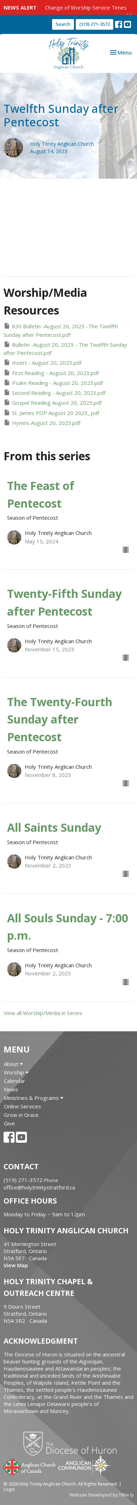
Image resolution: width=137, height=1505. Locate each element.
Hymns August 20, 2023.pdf (42, 422)
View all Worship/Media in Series (43, 1012)
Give (9, 1123)
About (13, 1063)
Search (63, 24)
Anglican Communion (84, 1465)
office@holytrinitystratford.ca (39, 1187)
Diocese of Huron (72, 1443)
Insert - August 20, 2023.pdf (42, 362)
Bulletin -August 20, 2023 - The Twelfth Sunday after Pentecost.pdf (65, 348)
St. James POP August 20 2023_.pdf (51, 412)
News (11, 1089)
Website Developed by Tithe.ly (101, 1495)
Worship (16, 1072)
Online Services (22, 1106)
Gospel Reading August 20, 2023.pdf (53, 402)
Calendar (14, 1080)
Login (9, 1489)
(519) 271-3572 (94, 24)
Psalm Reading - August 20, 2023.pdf (53, 382)
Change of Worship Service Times (86, 7)
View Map (16, 1265)
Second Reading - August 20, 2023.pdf (54, 392)
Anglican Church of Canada (30, 1466)
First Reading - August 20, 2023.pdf (51, 372)
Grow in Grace (21, 1114)
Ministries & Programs (33, 1097)
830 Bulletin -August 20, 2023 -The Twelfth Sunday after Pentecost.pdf (61, 330)
